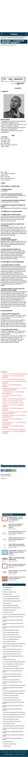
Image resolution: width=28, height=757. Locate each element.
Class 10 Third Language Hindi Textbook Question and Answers (16, 545)
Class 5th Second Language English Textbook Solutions (12, 657)
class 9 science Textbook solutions (11, 719)
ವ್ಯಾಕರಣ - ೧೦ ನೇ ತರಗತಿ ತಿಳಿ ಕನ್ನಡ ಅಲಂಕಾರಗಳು (13, 402)
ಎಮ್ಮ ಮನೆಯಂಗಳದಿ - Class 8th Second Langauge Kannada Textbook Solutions (17, 552)
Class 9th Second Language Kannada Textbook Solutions (13, 729)
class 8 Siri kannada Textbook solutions (12, 700)
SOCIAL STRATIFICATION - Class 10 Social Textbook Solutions (17, 532)
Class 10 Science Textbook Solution (11, 634)
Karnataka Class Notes (8, 741)
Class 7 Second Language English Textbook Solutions (12, 671)
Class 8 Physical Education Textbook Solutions (14, 693)
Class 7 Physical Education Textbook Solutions (14, 668)
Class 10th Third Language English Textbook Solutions (12, 646)
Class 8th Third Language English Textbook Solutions (12, 709)
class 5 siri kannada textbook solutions (12, 653)
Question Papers (7, 746)
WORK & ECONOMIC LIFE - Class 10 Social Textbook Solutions (16, 538)
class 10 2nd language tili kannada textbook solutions (12, 624)
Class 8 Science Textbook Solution (11, 695)
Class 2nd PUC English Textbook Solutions (13, 649)
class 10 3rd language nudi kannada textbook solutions (13, 627)
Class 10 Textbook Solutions (10, 641)
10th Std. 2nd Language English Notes (12, 596)
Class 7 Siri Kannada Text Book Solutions (12, 674)
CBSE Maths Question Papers (10, 610)
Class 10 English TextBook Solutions (11, 632)
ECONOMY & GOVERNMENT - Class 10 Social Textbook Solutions (16, 526)
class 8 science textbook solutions (11, 697)
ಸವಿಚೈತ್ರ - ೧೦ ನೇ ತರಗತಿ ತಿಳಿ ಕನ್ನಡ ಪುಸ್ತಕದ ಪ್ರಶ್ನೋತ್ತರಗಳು (15, 373)
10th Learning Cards (8, 587)
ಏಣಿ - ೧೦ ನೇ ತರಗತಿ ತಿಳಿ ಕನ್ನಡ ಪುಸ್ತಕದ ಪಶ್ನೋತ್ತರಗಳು (15, 429)
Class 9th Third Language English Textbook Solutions (12, 739)
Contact (11, 751)
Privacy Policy (23, 751)
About (7, 751)
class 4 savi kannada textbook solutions (12, 651)
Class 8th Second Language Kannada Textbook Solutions (13, 703)
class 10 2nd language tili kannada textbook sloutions (15, 36)
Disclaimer (16, 751)
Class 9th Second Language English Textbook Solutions (12, 732)
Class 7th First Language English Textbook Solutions (12, 677)
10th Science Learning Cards (10, 592)
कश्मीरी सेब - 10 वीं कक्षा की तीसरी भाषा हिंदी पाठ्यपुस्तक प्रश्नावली (16, 558)
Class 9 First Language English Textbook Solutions (14, 714)
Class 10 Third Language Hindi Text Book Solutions (14, 643)
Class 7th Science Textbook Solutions (12, 679)
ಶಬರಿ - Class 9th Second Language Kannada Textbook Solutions (17, 565)
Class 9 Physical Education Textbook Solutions (14, 716)
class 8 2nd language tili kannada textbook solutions (12, 688)
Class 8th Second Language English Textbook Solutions (12, 706)
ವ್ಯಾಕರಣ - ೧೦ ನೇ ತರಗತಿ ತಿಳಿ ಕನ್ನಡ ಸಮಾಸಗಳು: (13, 400)
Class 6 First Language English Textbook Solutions (14, 661)
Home (2, 36)
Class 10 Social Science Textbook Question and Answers (16, 577)
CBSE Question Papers (8, 612)
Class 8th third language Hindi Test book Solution (14, 712)
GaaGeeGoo (4, 45)
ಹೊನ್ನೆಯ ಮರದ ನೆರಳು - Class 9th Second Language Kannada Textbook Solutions (15, 518)
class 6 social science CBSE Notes (11, 666)
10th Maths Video (7, 589)
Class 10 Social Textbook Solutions (11, 639)
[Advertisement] (14, 16)
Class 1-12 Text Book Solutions (18, 754)
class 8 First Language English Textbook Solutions (14, 691)
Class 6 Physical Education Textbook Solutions (14, 664)
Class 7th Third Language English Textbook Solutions (12, 682)
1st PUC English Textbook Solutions (11, 598)
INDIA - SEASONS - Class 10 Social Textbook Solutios (17, 571)
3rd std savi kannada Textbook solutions (12, 601)
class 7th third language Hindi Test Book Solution (14, 685)
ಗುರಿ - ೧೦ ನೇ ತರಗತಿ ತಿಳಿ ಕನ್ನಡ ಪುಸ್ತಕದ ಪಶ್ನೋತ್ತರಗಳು (14, 379)
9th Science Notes (7, 603)
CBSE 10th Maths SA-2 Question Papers (12, 607)
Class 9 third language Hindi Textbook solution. (14, 725)
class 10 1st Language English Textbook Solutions (14, 614)
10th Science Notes (8, 594)
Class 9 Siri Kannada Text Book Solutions (12, 721)
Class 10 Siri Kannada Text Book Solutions (13, 637)
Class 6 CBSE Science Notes (10, 659)
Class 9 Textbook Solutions (9, 723)
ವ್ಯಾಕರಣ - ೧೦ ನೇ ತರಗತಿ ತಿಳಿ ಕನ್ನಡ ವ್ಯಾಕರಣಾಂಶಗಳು (14, 399)
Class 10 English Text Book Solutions (11, 630)
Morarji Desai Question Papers (10, 743)
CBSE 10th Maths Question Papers (11, 605)
